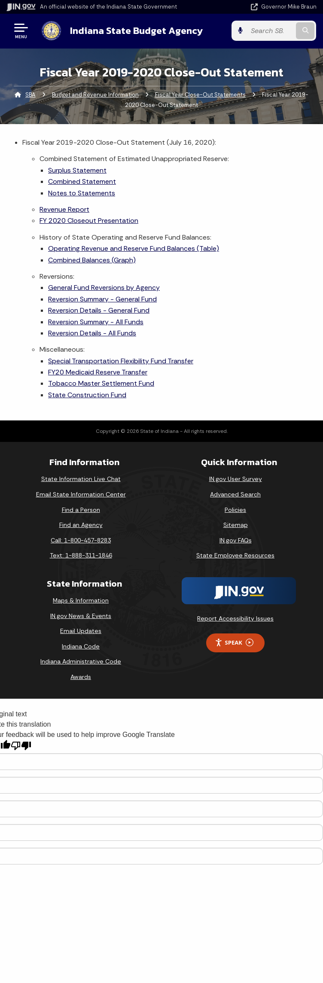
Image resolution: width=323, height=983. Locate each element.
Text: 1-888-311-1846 (81, 555)
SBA (30, 94)
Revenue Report (64, 209)
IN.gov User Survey (235, 479)
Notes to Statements (81, 193)
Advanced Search (235, 494)
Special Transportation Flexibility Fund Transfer (120, 360)
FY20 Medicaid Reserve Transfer (97, 372)
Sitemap (235, 525)
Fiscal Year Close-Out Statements (200, 94)
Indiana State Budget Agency (136, 30)
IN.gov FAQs (235, 540)
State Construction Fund (87, 394)
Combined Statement (82, 181)
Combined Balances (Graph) (92, 260)
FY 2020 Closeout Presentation (89, 220)
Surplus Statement (77, 170)
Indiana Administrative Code (80, 661)
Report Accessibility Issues (235, 618)
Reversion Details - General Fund (98, 310)
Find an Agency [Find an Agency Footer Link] (81, 525)
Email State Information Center (81, 494)
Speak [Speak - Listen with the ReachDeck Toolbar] (234, 643)
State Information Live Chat (81, 479)
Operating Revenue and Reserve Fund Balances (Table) (133, 248)
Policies (235, 510)
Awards (80, 677)
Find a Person (81, 510)
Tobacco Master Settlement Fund (101, 383)
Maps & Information (81, 600)
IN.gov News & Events (80, 616)
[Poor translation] (21, 746)
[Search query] (271, 30)
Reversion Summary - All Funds (95, 321)
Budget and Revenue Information (95, 94)
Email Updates (80, 631)
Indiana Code (81, 646)
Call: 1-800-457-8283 (81, 540)
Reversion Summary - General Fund (102, 299)
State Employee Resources (235, 555)
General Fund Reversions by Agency (104, 287)
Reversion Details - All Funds (92, 333)
